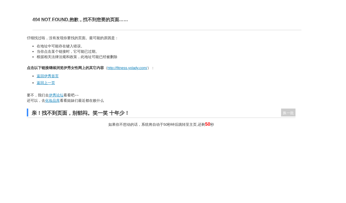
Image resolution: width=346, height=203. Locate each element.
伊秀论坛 (56, 95)
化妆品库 (52, 100)
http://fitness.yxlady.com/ (127, 68)
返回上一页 (46, 83)
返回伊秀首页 (48, 76)
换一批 (288, 113)
